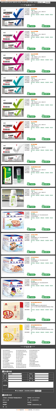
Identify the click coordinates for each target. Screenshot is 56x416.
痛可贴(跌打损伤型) (33, 351)
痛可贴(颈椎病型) (6, 350)
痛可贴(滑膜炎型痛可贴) (21, 350)
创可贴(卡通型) (19, 358)
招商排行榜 (15, 2)
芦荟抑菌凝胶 (5, 358)
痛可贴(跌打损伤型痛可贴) (8, 367)
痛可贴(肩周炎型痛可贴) (21, 367)
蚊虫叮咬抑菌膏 (32, 358)
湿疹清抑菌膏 (32, 363)
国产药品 (33, 14)
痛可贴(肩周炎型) (6, 353)
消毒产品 (33, 10)
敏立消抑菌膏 (5, 361)
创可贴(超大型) (19, 363)
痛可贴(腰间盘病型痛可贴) (21, 351)
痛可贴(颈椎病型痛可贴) (34, 350)
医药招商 (6, 2)
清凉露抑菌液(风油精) (34, 361)
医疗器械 (31, 2)
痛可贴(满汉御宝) (19, 353)
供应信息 (37, 14)
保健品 (27, 2)
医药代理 (10, 2)
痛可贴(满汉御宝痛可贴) (21, 354)
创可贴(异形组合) (6, 364)
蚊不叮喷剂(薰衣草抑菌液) (8, 363)
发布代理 (23, 2)
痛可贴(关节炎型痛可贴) (8, 351)
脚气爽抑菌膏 (19, 361)
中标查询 (47, 14)
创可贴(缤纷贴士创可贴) (21, 364)
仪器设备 (35, 2)
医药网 (2, 2)
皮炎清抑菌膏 (19, 360)
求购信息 (42, 14)
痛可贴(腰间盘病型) (7, 354)
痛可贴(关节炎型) (33, 354)
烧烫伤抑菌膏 (32, 360)
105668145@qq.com (36, 409)
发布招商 (19, 2)
